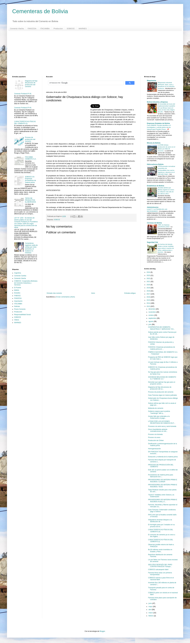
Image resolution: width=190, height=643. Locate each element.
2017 (149, 294)
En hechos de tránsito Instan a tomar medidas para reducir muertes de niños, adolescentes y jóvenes (166, 248)
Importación (18, 301)
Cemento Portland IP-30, (23, 94)
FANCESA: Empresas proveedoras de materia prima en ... (161, 348)
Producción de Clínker (156, 440)
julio (150, 324)
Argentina (17, 273)
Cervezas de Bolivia (154, 223)
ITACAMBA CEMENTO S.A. (30, 158)
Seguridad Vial (152, 242)
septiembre (152, 318)
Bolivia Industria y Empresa (157, 102)
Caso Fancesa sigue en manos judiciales (162, 395)
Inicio (93, 293)
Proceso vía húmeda (155, 434)
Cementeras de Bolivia (40, 11)
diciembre (152, 309)
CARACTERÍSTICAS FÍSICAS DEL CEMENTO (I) (25, 122)
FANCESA (32, 28)
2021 (149, 281)
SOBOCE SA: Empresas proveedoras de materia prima (30, 179)
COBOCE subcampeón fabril (158, 569)
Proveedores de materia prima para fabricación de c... (160, 476)
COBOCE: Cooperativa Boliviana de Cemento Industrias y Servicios (25, 283)
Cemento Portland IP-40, (23, 108)
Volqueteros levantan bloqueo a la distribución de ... (160, 521)
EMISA (16, 290)
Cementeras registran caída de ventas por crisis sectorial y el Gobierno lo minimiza (31, 248)
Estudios (17, 293)
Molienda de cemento (155, 408)
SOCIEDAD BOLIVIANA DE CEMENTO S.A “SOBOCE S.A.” (162, 378)
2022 (149, 278)
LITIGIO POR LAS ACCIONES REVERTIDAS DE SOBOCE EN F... (161, 422)
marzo (150, 613)
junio (150, 603)
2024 (149, 272)
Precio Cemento (20, 309)
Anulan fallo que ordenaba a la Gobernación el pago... (159, 417)
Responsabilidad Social (22, 314)
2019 (149, 288)
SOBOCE (71, 28)
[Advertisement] (91, 53)
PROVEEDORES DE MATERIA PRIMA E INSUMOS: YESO (162, 486)
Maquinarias (151, 81)
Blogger (102, 631)
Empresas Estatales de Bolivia (158, 123)
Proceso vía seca (154, 437)
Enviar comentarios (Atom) (65, 297)
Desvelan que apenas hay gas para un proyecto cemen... (161, 383)
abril (150, 609)
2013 (149, 306)
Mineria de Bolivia (153, 143)
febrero (151, 616)
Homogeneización (154, 449)
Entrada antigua (130, 293)
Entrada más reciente (54, 293)
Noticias (17, 306)
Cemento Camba (20, 276)
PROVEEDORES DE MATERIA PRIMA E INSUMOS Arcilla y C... (162, 500)
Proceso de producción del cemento (30, 139)
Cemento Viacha (17, 28)
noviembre (152, 312)
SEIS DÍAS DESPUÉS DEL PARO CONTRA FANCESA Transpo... (160, 565)
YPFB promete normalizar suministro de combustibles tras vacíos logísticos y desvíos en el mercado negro (166, 170)
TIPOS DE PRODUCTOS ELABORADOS (30, 200)
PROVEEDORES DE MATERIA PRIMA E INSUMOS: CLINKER (162, 480)
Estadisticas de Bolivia (155, 186)
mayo (150, 606)
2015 (149, 300)
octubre (151, 315)
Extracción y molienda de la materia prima (162, 457)
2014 (149, 303)
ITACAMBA (45, 28)
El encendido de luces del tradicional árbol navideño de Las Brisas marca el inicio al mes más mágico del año (166, 108)
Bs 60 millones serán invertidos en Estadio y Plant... (160, 550)
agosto (151, 321)
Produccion (58, 28)
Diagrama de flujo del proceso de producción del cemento (31, 83)
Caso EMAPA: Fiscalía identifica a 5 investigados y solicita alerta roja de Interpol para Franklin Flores (159, 127)
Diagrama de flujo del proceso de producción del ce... (159, 388)
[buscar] (85, 83)
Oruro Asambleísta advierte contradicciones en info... (158, 430)
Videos (16, 320)
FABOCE (17, 296)
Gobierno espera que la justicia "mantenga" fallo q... (159, 412)
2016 (149, 297)
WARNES (83, 28)
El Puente (17, 288)
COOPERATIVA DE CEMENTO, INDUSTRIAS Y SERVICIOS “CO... (161, 328)
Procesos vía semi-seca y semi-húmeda (162, 426)
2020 (149, 285)
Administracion (152, 207)
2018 (149, 291)
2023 (149, 275)
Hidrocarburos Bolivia (155, 164)
